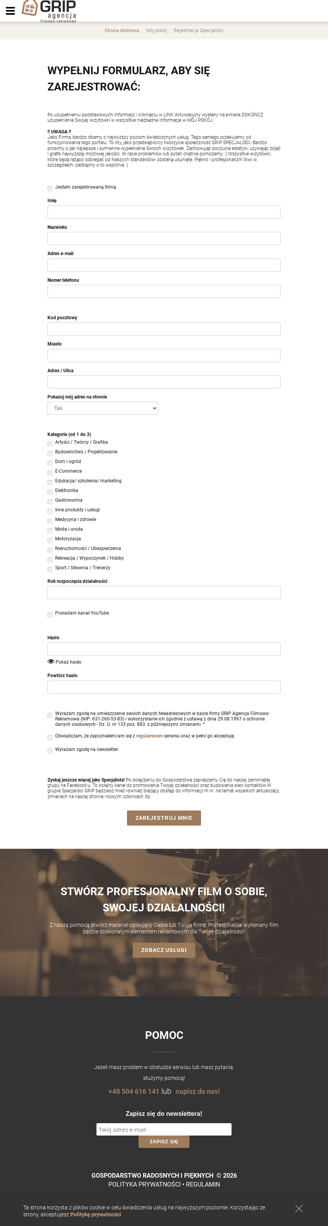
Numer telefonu (63, 280)
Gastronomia (69, 501)
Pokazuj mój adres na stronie (77, 397)
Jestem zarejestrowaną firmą (85, 188)
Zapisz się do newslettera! (164, 1113)
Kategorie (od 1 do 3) (69, 434)
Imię (51, 200)
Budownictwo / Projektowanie (86, 452)
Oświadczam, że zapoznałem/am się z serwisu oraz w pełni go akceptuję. (145, 737)
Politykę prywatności (95, 1214)
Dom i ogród (68, 462)
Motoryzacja (68, 539)
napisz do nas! (200, 1091)
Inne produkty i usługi (77, 510)
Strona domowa (122, 30)
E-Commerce (68, 472)
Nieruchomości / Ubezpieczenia (88, 549)
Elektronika (66, 491)
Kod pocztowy (62, 317)
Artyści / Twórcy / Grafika (81, 443)
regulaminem (149, 736)
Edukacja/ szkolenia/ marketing (88, 481)
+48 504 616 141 (131, 1091)
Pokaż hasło (68, 662)
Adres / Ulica (60, 370)
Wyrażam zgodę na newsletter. (87, 750)
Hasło (53, 637)
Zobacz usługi (164, 950)
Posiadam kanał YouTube (82, 614)
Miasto (54, 344)
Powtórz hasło (62, 675)
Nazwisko (57, 227)
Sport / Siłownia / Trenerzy (82, 568)
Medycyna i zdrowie (75, 520)
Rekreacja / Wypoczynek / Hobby (89, 559)
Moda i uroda (69, 530)
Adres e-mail (60, 253)
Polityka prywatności (144, 1184)
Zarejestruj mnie (164, 818)
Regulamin (203, 1184)
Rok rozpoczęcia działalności (77, 581)
